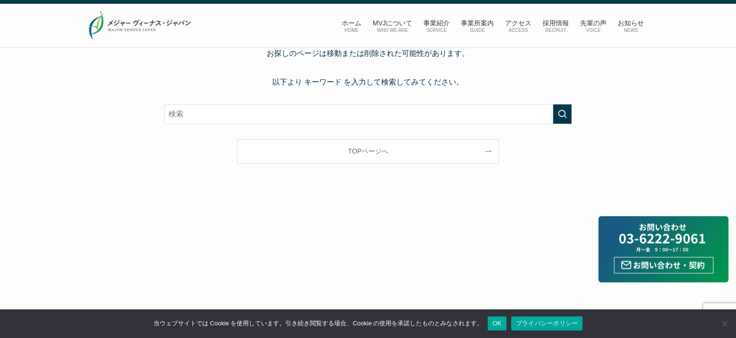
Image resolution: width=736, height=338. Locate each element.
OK (496, 323)
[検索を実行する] (562, 114)
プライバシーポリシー (547, 323)
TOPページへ (368, 151)
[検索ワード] (368, 114)
